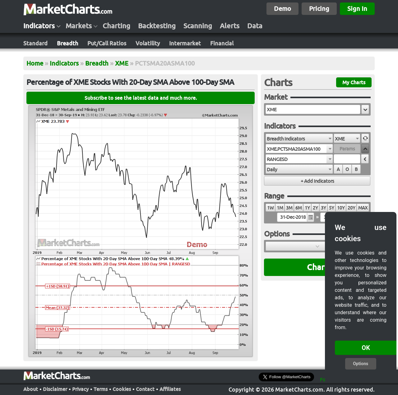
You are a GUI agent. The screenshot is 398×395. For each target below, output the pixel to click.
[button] (365, 109)
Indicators (39, 26)
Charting (116, 26)
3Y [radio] (323, 207)
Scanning (197, 26)
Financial (222, 43)
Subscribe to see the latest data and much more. (141, 98)
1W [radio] (270, 207)
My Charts (353, 82)
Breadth (67, 43)
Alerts (229, 26)
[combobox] (299, 138)
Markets (79, 26)
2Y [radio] (315, 207)
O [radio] (347, 169)
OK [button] (366, 347)
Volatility (148, 43)
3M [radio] (289, 207)
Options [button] (360, 363)
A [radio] (338, 169)
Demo (282, 8)
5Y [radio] (331, 207)
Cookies (122, 389)
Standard (35, 43)
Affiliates (170, 389)
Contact (145, 389)
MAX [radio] (363, 207)
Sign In (357, 8)
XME (121, 63)
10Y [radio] (341, 207)
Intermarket (185, 43)
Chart (317, 267)
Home (34, 63)
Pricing (319, 8)
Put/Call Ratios (106, 43)
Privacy (80, 389)
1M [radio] (280, 207)
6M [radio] (298, 207)
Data (254, 26)
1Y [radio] (307, 207)
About (30, 389)
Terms (101, 389)
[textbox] (313, 109)
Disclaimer (55, 389)
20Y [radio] (351, 207)
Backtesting (157, 26)
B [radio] (356, 169)
